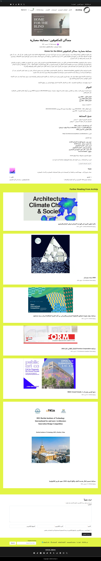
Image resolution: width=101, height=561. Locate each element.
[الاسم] (78, 526)
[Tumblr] (13, 4)
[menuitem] (1, 1)
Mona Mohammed (88, 226)
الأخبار (70, 10)
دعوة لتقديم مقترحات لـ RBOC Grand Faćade (82, 392)
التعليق (89, 504)
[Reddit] (16, 4)
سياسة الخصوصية (71, 542)
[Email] (11, 4)
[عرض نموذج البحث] (24, 10)
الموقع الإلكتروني (31, 526)
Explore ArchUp (32, 540)
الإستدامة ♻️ (54, 542)
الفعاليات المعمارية (62, 10)
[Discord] (50, 553)
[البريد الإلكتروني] (50, 526)
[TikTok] (37, 553)
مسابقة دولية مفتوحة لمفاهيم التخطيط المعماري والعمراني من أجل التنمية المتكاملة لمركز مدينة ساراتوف (64, 316)
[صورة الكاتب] (58, 44)
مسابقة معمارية (84, 51)
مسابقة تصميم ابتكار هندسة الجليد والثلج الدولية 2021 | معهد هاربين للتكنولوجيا (72, 481)
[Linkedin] (18, 4)
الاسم (89, 526)
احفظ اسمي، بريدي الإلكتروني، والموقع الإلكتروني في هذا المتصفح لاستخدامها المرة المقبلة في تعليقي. (67, 530)
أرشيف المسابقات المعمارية (85, 163)
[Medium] (40, 553)
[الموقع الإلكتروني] (23, 526)
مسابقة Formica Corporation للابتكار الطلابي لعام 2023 (79, 348)
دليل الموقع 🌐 (45, 542)
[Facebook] (34, 553)
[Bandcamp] (47, 553)
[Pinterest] (44, 553)
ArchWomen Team (88, 280)
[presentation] (50, 206)
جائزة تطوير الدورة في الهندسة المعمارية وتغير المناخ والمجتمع (77, 224)
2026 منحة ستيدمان (90, 277)
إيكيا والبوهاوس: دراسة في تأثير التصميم (29, 178)
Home (60, 46)
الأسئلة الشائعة (62, 542)
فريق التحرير (80, 4)
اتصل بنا (74, 4)
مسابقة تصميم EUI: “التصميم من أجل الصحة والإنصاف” (71, 178)
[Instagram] (21, 4)
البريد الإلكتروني (58, 526)
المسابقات (54, 10)
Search (13, 543)
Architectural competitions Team (85, 351)
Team (51, 44)
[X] (24, 4)
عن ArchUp (88, 4)
